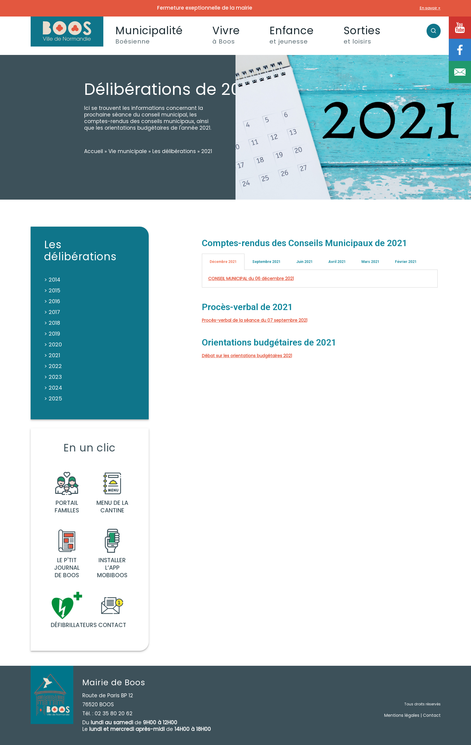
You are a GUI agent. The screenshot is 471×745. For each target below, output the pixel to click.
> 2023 (53, 377)
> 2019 (52, 333)
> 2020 (53, 344)
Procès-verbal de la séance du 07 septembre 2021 (254, 320)
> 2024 (53, 387)
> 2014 (52, 279)
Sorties (362, 34)
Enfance (291, 34)
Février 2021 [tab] (406, 262)
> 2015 (52, 290)
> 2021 (52, 355)
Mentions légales (401, 715)
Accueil (93, 151)
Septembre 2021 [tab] (266, 262)
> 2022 (53, 366)
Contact (432, 715)
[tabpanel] (320, 279)
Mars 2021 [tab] (370, 262)
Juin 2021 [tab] (304, 262)
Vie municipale (127, 151)
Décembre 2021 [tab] (223, 262)
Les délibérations (174, 151)
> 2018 (52, 323)
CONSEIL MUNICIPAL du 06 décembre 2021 (251, 279)
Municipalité (149, 34)
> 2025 (53, 398)
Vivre (226, 34)
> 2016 (52, 301)
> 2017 (52, 312)
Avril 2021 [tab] (337, 262)
